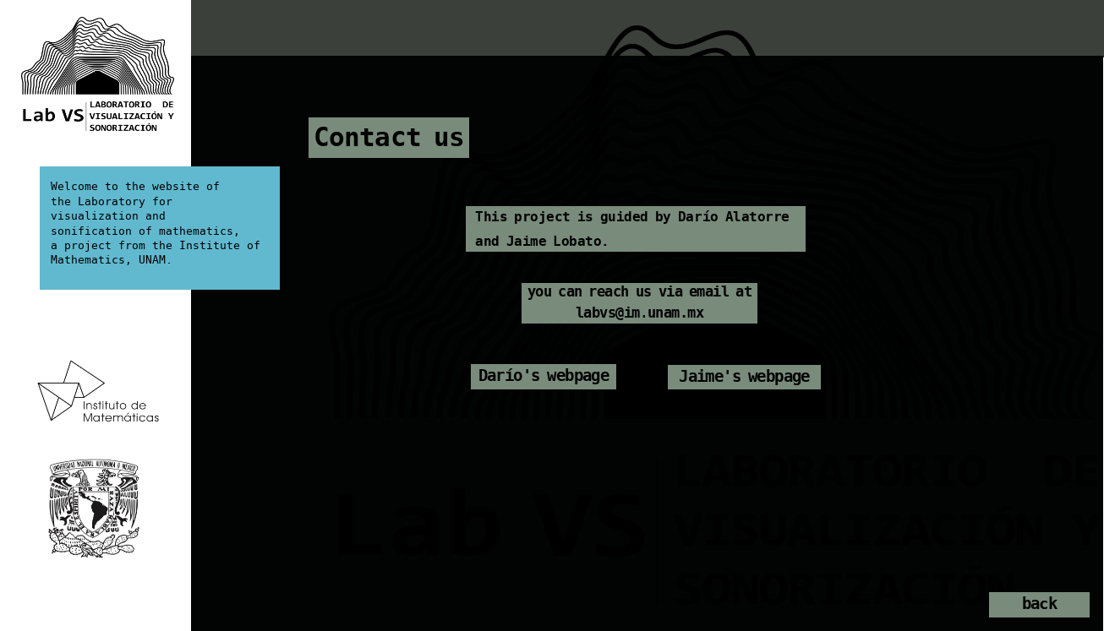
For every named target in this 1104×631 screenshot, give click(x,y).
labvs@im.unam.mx (640, 314)
